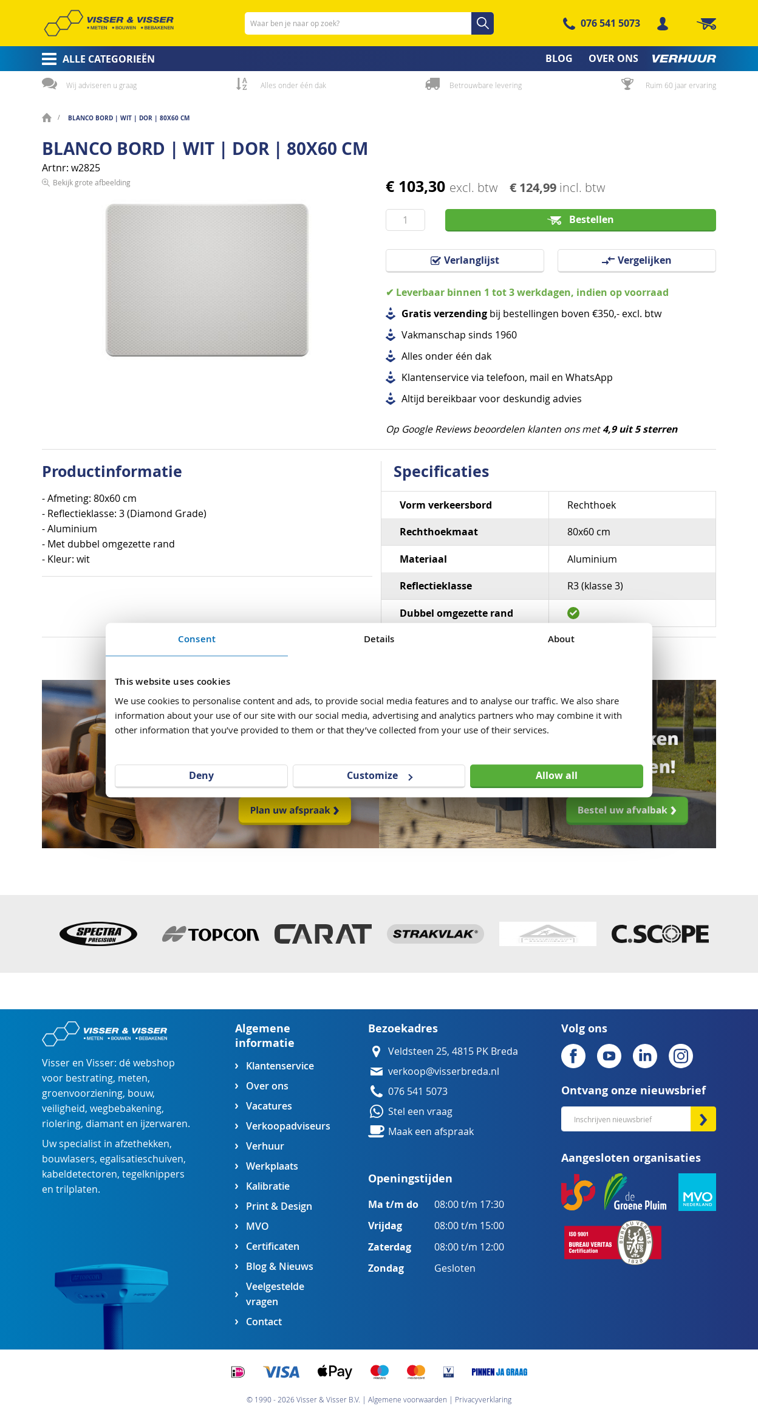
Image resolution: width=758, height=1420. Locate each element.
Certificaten (272, 1246)
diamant (105, 1123)
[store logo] (109, 23)
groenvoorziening (82, 1093)
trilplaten (77, 1189)
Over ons (267, 1086)
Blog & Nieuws (279, 1266)
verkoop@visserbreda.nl (443, 1071)
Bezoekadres (403, 1028)
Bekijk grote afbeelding (92, 392)
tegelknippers (153, 1174)
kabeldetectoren (79, 1174)
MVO (257, 1226)
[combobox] (369, 23)
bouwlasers (68, 1159)
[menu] (379, 58)
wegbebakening (126, 1108)
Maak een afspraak (431, 1131)
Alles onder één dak (293, 85)
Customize (379, 775)
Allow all (557, 775)
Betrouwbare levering (485, 85)
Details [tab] (379, 639)
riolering (61, 1123)
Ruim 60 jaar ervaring (681, 85)
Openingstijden (410, 1178)
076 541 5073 (610, 23)
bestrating (89, 1078)
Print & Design (279, 1206)
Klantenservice (280, 1066)
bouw (140, 1093)
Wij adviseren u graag (101, 85)
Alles (412, 356)
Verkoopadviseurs (288, 1126)
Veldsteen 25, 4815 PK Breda (453, 1051)
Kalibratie (268, 1186)
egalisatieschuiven (141, 1159)
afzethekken (142, 1143)
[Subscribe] (703, 1118)
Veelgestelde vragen (275, 1294)
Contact (264, 1321)
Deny (201, 775)
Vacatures (269, 1106)
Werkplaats (272, 1166)
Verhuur (265, 1146)
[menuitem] (94, 59)
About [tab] (561, 639)
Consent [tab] (197, 639)
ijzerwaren (164, 1123)
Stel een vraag (420, 1111)
